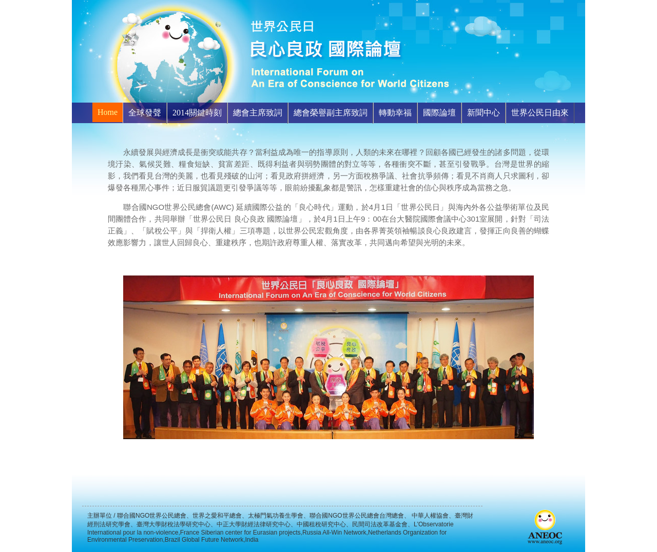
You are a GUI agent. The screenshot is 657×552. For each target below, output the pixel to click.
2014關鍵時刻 (197, 112)
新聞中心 (483, 112)
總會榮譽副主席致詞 (331, 112)
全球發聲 (144, 112)
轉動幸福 (395, 112)
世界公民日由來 (540, 112)
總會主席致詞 (257, 112)
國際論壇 (439, 112)
